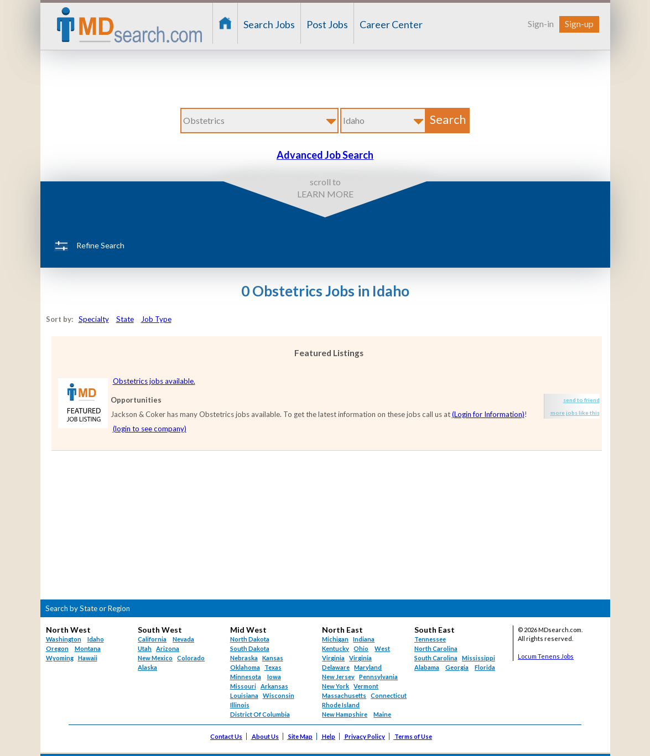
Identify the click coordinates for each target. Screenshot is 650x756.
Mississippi (478, 657)
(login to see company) (149, 428)
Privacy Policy (365, 736)
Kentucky (335, 648)
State (125, 319)
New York (335, 686)
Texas (273, 667)
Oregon (57, 648)
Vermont (365, 686)
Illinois (239, 704)
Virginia (360, 657)
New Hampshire (344, 714)
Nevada (183, 639)
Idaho (95, 639)
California (152, 639)
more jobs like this (575, 412)
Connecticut (389, 695)
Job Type (156, 319)
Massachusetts (344, 695)
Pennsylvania (378, 676)
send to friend (581, 400)
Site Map (300, 736)
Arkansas (274, 686)
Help (328, 736)
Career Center (391, 24)
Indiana (364, 639)
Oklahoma (245, 667)
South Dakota (249, 648)
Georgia (457, 667)
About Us (265, 736)
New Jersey (338, 676)
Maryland (368, 667)
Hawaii (87, 657)
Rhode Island (341, 704)
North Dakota (249, 639)
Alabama (426, 667)
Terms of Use (413, 736)
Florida (485, 667)
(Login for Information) (488, 414)
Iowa (274, 676)
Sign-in (541, 23)
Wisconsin (278, 695)
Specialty (94, 319)
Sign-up (579, 23)
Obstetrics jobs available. (154, 381)
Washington (63, 639)
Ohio (360, 648)
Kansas (272, 657)
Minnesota (245, 676)
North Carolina (435, 648)
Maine (382, 714)
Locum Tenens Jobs (546, 656)
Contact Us (226, 736)
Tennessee (430, 639)
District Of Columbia (260, 714)
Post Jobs (327, 24)
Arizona (167, 648)
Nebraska (244, 657)
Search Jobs (269, 24)
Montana (88, 648)
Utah (145, 648)
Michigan (335, 639)
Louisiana (244, 695)
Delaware (336, 667)
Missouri (243, 686)
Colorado (191, 657)
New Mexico (155, 657)
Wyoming (60, 657)
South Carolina (435, 657)
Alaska (147, 667)
